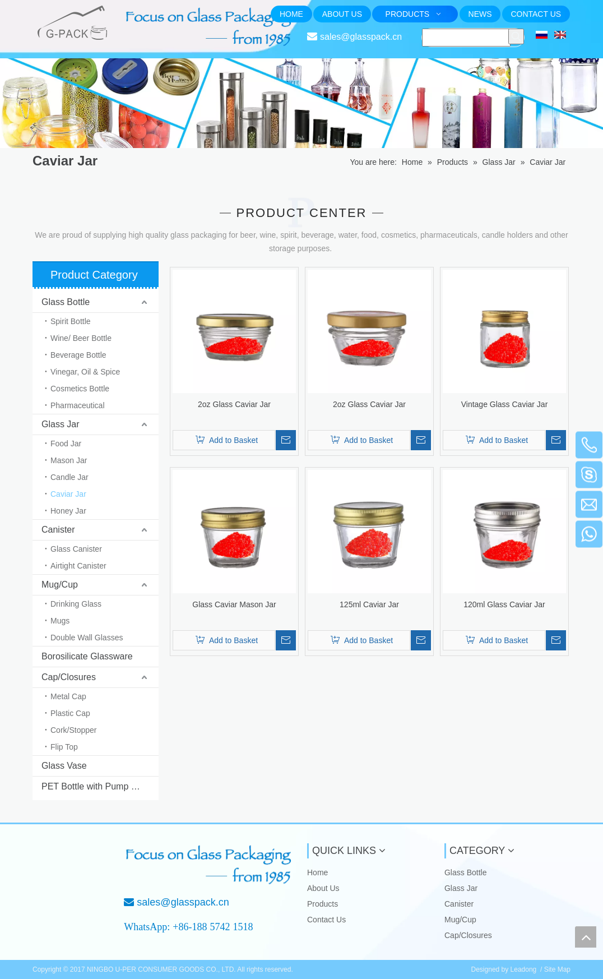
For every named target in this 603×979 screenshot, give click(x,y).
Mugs (59, 620)
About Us (323, 888)
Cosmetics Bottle (79, 388)
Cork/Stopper (73, 730)
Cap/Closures (68, 677)
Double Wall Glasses (86, 637)
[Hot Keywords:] (516, 36)
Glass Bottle (65, 302)
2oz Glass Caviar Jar (234, 404)
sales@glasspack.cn (361, 36)
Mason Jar (68, 460)
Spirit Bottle (70, 321)
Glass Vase (64, 765)
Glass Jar (60, 424)
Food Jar (65, 443)
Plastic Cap (70, 713)
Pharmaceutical (77, 405)
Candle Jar (69, 477)
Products (322, 903)
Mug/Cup (59, 584)
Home (317, 872)
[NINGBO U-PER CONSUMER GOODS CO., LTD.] (70, 861)
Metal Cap (68, 696)
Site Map (557, 969)
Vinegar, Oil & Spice (85, 371)
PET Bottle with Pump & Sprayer (100, 786)
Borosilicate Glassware (87, 656)
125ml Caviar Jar (369, 604)
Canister (58, 529)
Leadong (524, 969)
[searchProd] (466, 38)
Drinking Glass (75, 603)
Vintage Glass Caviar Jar (504, 404)
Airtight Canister (78, 565)
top (585, 937)
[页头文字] (210, 27)
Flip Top (64, 746)
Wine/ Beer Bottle (81, 338)
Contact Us (326, 919)
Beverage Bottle (78, 354)
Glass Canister (76, 548)
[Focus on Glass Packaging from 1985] (210, 864)
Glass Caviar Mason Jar (234, 604)
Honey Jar (68, 510)
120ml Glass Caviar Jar (504, 604)
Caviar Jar (68, 494)
